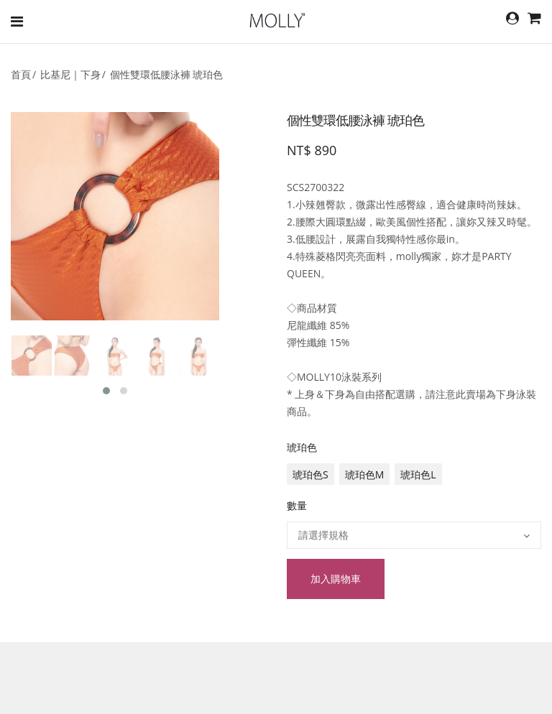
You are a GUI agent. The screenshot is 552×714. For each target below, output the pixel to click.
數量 (297, 505)
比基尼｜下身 (70, 74)
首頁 (21, 74)
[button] (106, 391)
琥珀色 (302, 447)
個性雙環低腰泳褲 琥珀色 (167, 74)
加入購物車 (335, 578)
